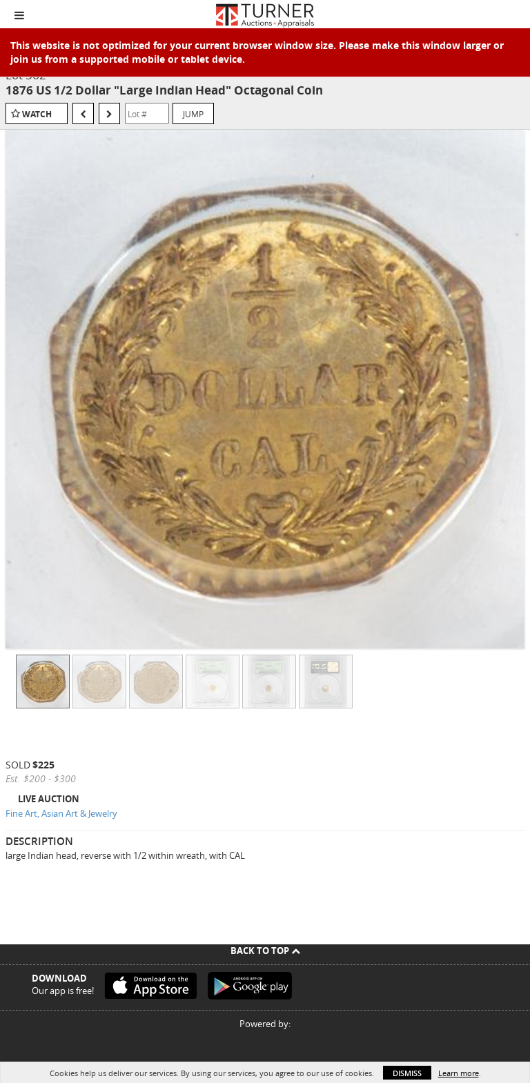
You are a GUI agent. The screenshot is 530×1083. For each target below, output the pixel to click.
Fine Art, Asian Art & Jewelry (61, 813)
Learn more (458, 1073)
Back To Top (265, 950)
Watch (37, 114)
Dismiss (407, 1073)
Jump (193, 113)
